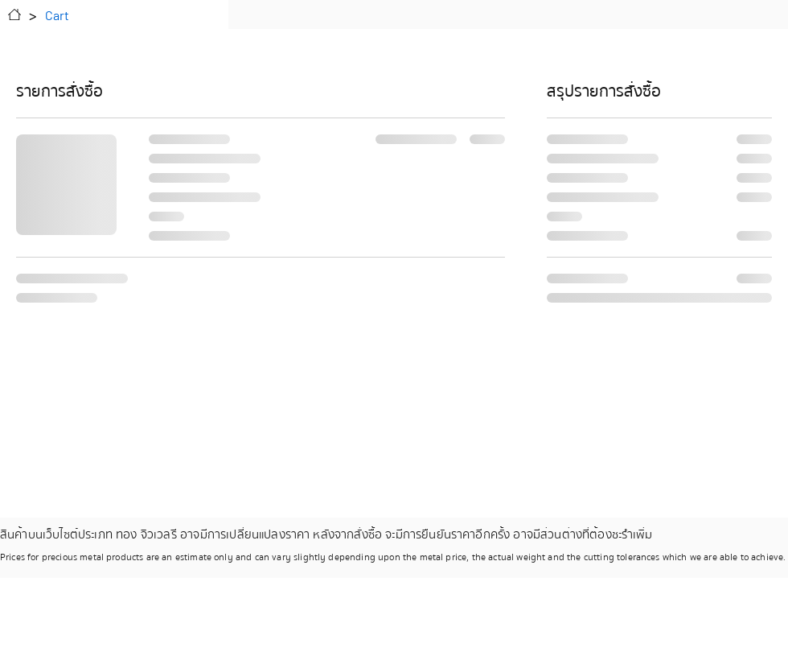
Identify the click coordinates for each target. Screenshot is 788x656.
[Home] (14, 14)
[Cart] (57, 14)
